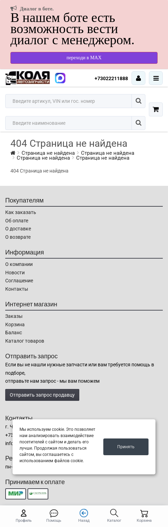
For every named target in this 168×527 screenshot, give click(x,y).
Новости (15, 272)
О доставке (18, 228)
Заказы (14, 316)
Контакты (16, 289)
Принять (126, 446)
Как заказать (20, 212)
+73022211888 (111, 78)
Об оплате (16, 220)
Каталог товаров (24, 341)
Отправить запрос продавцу (42, 395)
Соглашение (19, 280)
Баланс (13, 332)
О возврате (18, 237)
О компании (19, 264)
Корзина (15, 324)
